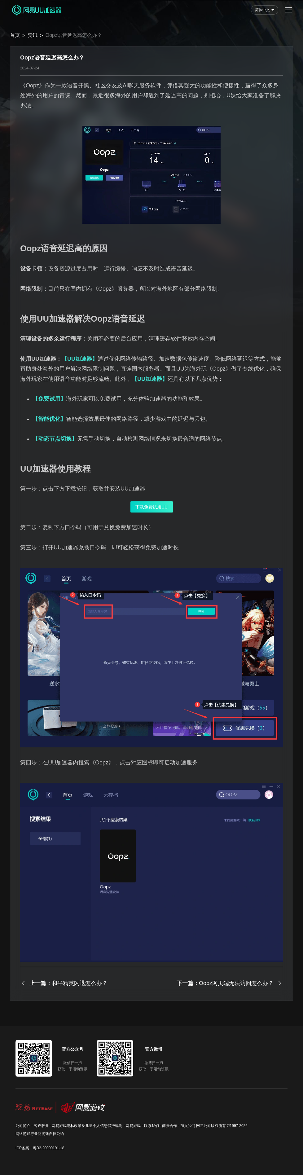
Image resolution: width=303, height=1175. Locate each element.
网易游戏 (133, 1126)
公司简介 (22, 1126)
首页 (15, 35)
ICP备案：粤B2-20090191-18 (39, 1148)
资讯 (32, 35)
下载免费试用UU (151, 506)
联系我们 (151, 1126)
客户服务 (41, 1126)
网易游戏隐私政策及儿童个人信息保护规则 (87, 1126)
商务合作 (169, 1126)
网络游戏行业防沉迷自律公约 (39, 1134)
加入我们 (187, 1126)
